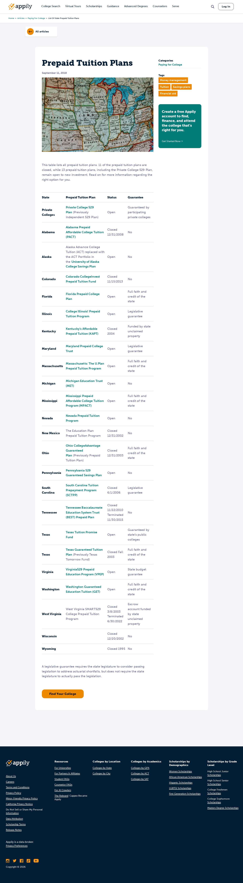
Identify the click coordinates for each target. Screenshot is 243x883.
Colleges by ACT (140, 773)
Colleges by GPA (140, 767)
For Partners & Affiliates (67, 773)
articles (20, 18)
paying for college (36, 18)
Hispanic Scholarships (180, 782)
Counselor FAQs (63, 784)
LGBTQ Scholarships (180, 788)
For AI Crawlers (63, 790)
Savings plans (181, 86)
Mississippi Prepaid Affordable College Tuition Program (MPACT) (85, 401)
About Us (11, 776)
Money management (173, 80)
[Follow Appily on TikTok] (28, 860)
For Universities (63, 767)
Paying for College (170, 64)
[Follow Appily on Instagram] (7, 860)
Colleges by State (102, 767)
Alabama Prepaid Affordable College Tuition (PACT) (85, 232)
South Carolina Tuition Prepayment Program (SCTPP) (82, 490)
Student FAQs (62, 779)
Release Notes (14, 829)
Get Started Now (171, 141)
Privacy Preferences (17, 845)
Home (11, 18)
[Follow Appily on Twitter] (14, 860)
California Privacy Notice (19, 804)
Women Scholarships (180, 771)
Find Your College (62, 694)
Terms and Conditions (17, 787)
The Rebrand (61, 795)
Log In (226, 6)
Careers (10, 781)
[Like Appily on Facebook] (21, 860)
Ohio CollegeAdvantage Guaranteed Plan (83, 450)
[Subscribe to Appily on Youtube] (36, 860)
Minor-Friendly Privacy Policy (22, 798)
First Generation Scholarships (184, 793)
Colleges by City (101, 773)
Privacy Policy (13, 792)
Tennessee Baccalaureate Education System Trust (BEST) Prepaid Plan (84, 512)
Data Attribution (14, 818)
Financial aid (168, 93)
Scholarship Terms (16, 824)
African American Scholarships (185, 777)
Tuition (164, 86)
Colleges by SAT (139, 779)
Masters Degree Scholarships (222, 808)
